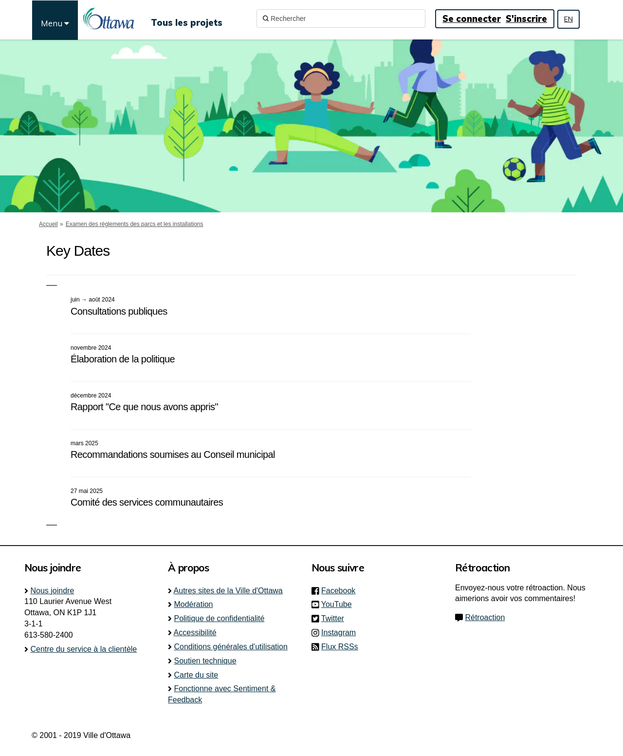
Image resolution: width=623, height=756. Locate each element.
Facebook (341, 590)
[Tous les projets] (186, 18)
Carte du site (196, 675)
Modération (193, 604)
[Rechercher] (341, 18)
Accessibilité (195, 632)
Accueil (48, 224)
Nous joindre (52, 590)
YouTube (339, 604)
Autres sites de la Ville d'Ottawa (228, 590)
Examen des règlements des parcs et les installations (134, 224)
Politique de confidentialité (219, 618)
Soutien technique (205, 661)
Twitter (335, 618)
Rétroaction (485, 617)
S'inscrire (526, 18)
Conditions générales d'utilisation (230, 647)
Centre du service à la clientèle (83, 649)
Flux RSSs (339, 647)
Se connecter (471, 18)
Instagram (341, 632)
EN (568, 19)
